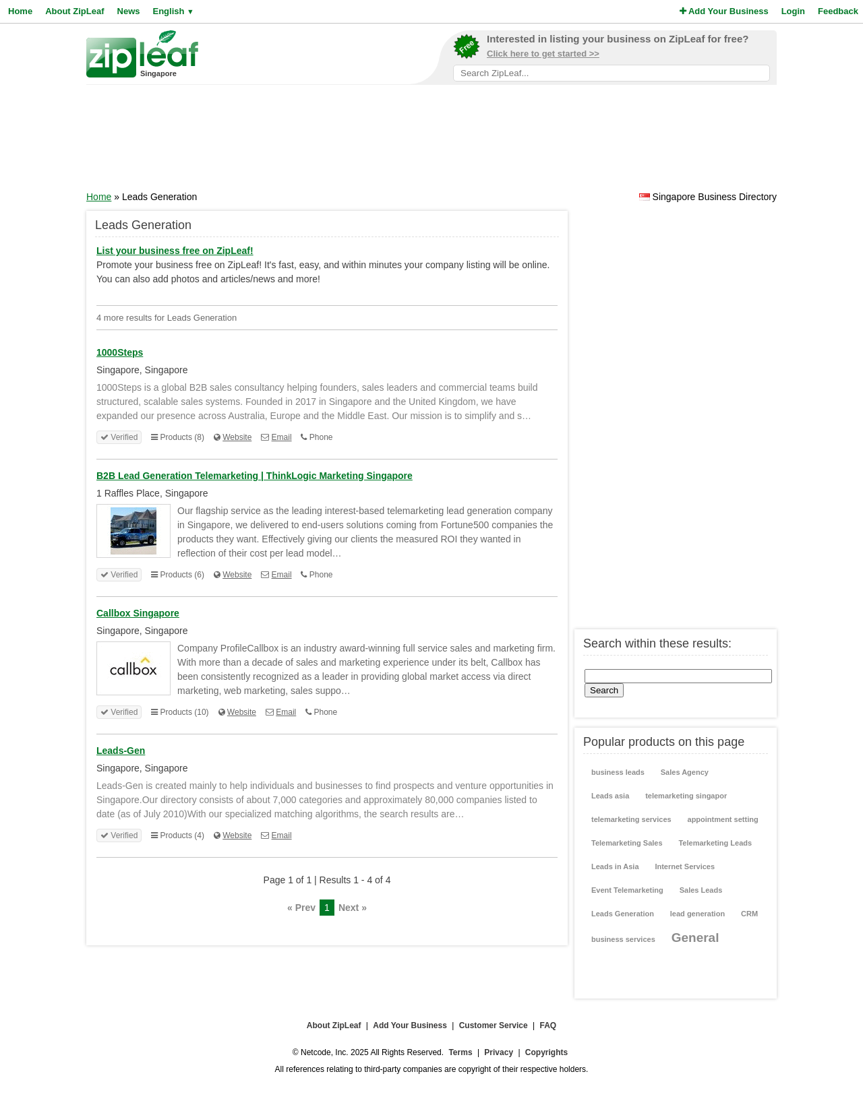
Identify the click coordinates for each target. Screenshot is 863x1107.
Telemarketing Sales (627, 843)
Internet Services (685, 866)
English (173, 11)
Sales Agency (685, 772)
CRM (749, 914)
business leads (618, 772)
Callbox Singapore (137, 613)
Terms (460, 1052)
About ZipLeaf (74, 11)
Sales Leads (701, 890)
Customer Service (493, 1025)
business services (623, 939)
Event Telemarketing (627, 890)
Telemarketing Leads (715, 843)
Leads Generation (622, 914)
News (128, 11)
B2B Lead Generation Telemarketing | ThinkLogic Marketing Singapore (254, 475)
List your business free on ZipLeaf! (175, 250)
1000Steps (119, 352)
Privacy (498, 1052)
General (695, 937)
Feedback (838, 11)
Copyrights (546, 1052)
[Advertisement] (431, 142)
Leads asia (610, 796)
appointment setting (723, 819)
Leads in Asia (615, 866)
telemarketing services (631, 819)
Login (793, 11)
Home (20, 11)
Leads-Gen (120, 750)
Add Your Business (724, 11)
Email (282, 437)
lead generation (697, 914)
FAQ (548, 1025)
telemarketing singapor (686, 796)
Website (236, 437)
